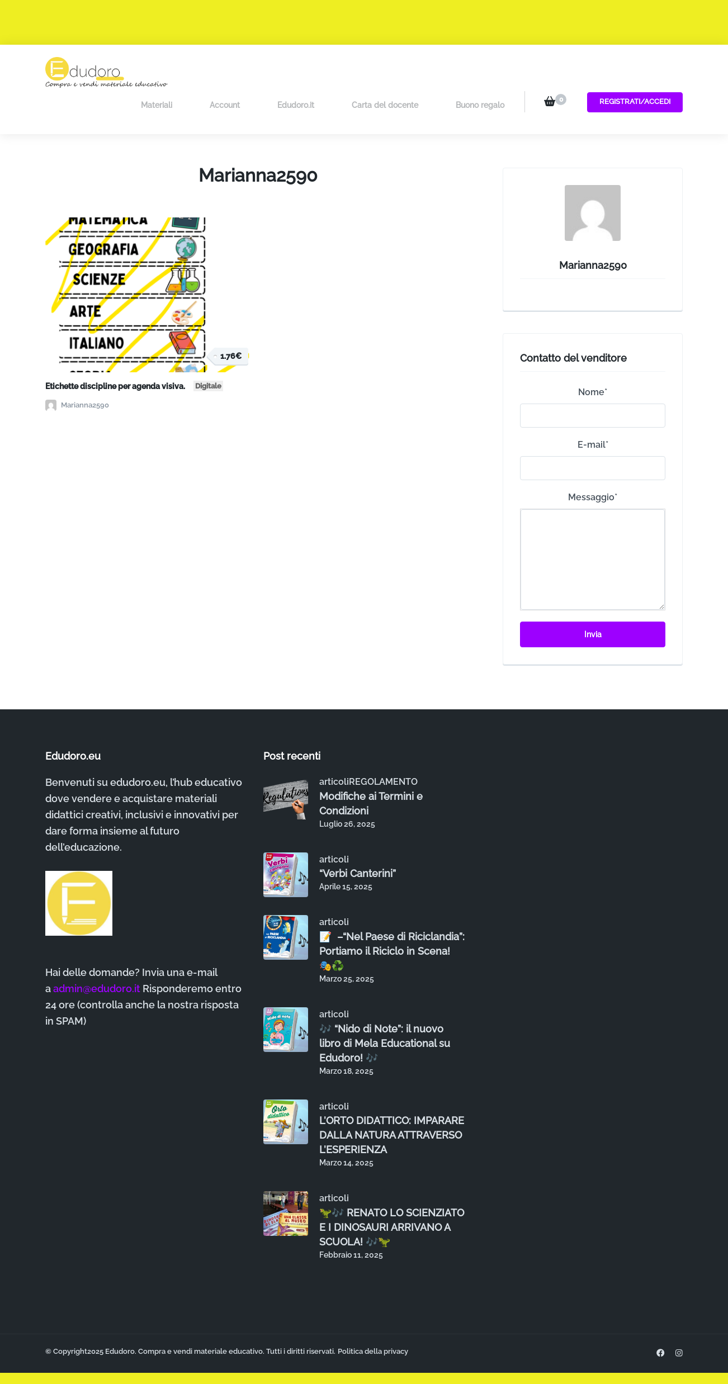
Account (263, 71)
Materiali (208, 71)
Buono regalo (480, 71)
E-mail (593, 410)
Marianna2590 (77, 371)
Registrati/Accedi (631, 71)
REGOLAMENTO (383, 747)
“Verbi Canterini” (357, 839)
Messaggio (592, 463)
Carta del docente (398, 71)
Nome (592, 358)
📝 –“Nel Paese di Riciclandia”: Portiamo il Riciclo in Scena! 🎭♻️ (392, 917)
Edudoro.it (321, 71)
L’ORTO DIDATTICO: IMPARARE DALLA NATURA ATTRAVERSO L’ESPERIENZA (391, 1100)
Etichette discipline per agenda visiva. (134, 351)
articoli (334, 747)
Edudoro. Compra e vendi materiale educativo (184, 1317)
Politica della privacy (373, 1317)
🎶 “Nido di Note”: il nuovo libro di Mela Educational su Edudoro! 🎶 (384, 1008)
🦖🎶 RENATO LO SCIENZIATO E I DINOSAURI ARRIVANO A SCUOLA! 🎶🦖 (391, 1193)
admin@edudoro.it (96, 954)
